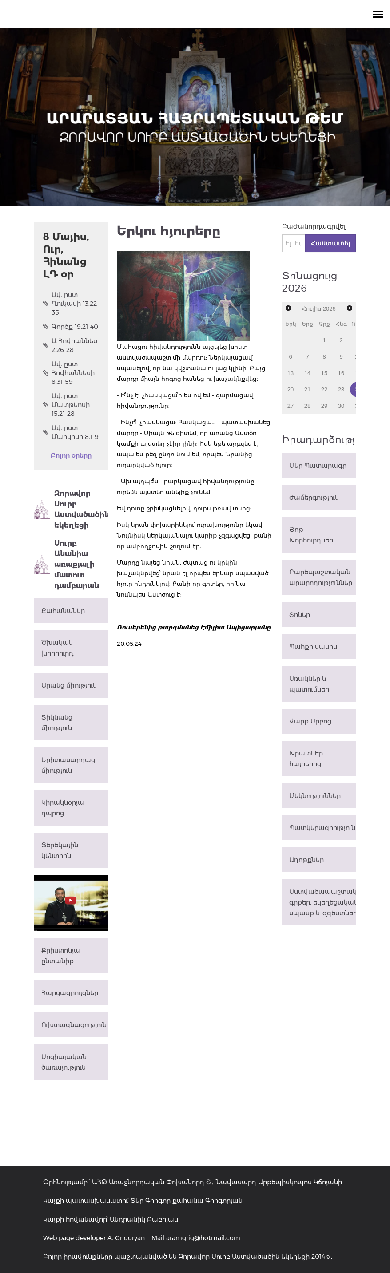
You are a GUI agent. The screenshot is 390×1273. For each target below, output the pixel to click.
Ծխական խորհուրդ (57, 648)
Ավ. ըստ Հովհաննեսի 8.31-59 (69, 373)
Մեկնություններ (315, 796)
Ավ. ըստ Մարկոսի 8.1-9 (71, 432)
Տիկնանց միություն (56, 722)
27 (290, 406)
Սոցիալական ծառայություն (64, 1062)
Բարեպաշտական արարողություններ (320, 577)
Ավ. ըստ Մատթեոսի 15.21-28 (66, 405)
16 (341, 373)
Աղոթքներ (306, 860)
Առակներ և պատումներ (309, 684)
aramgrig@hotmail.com (203, 1238)
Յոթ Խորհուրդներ (311, 535)
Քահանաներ (63, 611)
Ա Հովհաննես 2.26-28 (70, 345)
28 (307, 406)
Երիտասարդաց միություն (68, 765)
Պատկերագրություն (322, 828)
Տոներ (299, 615)
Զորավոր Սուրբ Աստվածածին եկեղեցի (71, 509)
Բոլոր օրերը (71, 455)
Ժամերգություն (314, 498)
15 (324, 373)
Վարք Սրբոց (310, 721)
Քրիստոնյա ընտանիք (60, 955)
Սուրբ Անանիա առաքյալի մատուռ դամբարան (66, 564)
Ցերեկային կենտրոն (59, 850)
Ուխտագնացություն (74, 1025)
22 (324, 389)
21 (307, 389)
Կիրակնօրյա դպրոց (62, 808)
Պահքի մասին (313, 647)
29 (324, 406)
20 (290, 389)
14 (307, 373)
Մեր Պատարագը (317, 466)
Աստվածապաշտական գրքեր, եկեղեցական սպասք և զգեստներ (322, 902)
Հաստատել (330, 243)
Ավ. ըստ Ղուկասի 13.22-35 (71, 303)
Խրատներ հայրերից (306, 758)
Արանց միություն (69, 685)
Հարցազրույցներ (69, 993)
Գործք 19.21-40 (70, 327)
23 (341, 389)
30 (341, 406)
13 (290, 373)
